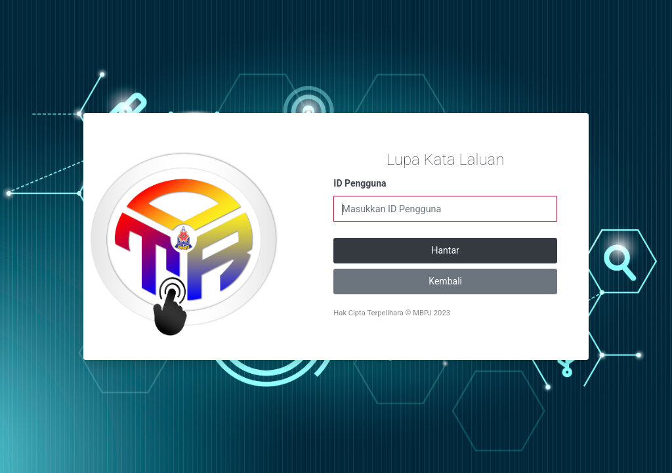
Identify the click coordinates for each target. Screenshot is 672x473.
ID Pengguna (359, 183)
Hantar (445, 250)
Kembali (445, 281)
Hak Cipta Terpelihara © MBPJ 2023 (391, 313)
